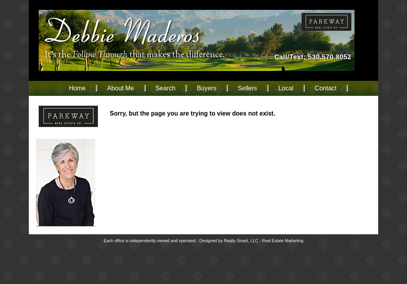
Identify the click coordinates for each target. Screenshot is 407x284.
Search (166, 88)
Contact (325, 88)
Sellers (247, 88)
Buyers (206, 88)
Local (285, 88)
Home (77, 88)
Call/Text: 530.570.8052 (312, 57)
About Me (120, 88)
